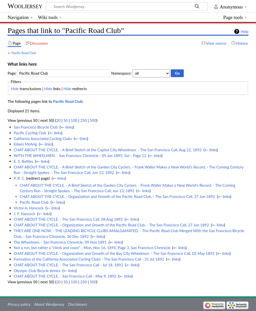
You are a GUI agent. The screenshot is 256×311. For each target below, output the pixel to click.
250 (83, 120)
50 (66, 120)
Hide (15, 88)
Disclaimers (77, 304)
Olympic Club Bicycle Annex (37, 270)
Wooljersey (25, 6)
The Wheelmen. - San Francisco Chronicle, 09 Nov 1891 (60, 242)
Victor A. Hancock (29, 208)
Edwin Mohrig (25, 144)
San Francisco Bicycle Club (36, 127)
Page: (12, 73)
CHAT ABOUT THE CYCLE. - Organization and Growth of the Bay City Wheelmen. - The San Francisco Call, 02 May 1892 (114, 253)
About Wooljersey (49, 304)
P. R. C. (19, 178)
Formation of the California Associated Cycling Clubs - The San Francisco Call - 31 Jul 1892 (89, 259)
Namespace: (121, 73)
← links (67, 127)
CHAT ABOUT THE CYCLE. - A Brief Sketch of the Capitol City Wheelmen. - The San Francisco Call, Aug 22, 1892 (108, 150)
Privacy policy (19, 304)
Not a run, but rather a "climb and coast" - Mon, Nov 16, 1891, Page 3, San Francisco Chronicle (92, 247)
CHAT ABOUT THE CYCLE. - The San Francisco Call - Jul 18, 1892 (68, 265)
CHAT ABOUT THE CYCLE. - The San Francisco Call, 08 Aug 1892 (68, 219)
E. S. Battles (23, 161)
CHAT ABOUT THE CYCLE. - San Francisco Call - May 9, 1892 (65, 276)
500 (93, 120)
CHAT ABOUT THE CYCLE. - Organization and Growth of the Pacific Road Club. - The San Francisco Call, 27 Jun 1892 (117, 196)
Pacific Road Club (24, 53)
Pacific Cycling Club (30, 133)
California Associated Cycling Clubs (43, 138)
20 (58, 120)
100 (74, 120)
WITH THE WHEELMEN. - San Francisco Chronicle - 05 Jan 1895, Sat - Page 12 (80, 155)
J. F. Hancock (24, 213)
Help (244, 31)
